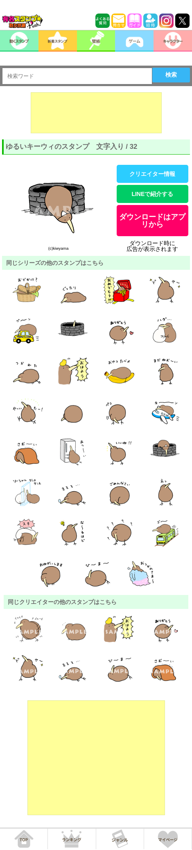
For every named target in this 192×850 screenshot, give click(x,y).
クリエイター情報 (152, 174)
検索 (171, 74)
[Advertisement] (96, 112)
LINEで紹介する (152, 194)
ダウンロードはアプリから (152, 220)
